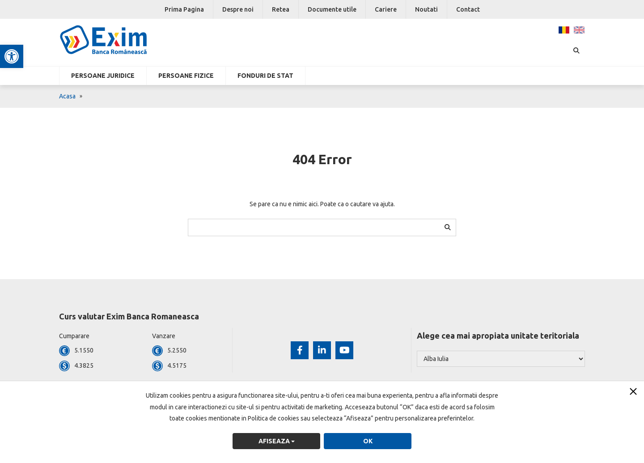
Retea (280, 9)
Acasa (67, 96)
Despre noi (238, 9)
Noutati (426, 9)
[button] (11, 56)
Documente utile (332, 9)
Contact (468, 9)
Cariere (386, 9)
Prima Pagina (184, 9)
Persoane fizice (186, 75)
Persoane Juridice (103, 75)
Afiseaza (276, 441)
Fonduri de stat (265, 75)
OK (368, 441)
